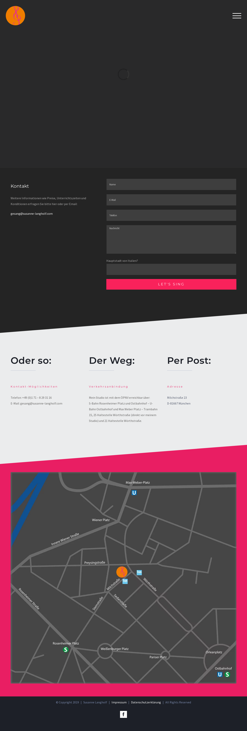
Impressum (119, 702)
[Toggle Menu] (237, 15)
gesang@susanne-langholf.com (32, 213)
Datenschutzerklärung (146, 702)
